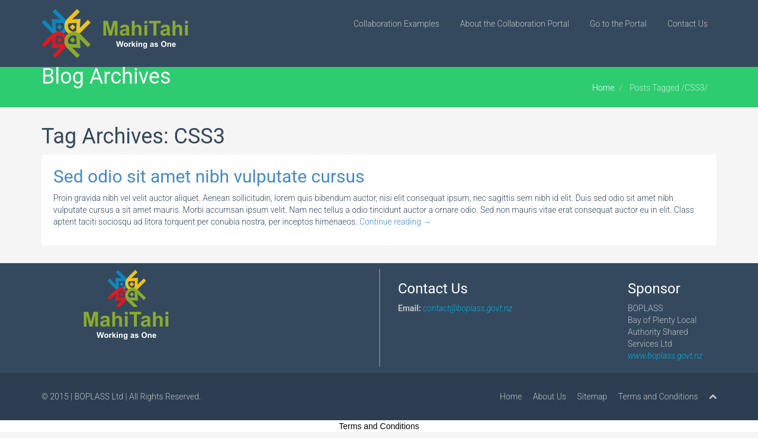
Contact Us (687, 23)
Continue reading (395, 221)
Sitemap (592, 396)
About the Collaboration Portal (514, 23)
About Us (549, 396)
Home (603, 87)
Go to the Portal (618, 23)
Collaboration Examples (396, 23)
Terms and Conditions (658, 396)
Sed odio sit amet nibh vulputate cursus (208, 176)
